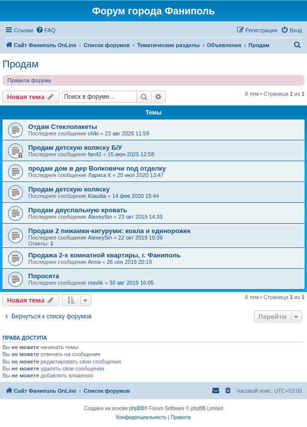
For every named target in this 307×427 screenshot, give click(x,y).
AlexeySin (100, 217)
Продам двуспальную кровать (77, 210)
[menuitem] (46, 30)
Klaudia (97, 196)
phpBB (136, 408)
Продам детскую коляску (69, 189)
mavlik (95, 283)
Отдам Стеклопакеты (62, 126)
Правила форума (29, 80)
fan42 (95, 154)
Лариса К (99, 175)
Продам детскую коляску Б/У (75, 147)
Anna (94, 262)
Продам (20, 64)
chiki (93, 133)
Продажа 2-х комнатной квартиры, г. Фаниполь (104, 255)
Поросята (43, 276)
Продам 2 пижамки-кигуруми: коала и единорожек (109, 231)
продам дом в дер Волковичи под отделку (97, 168)
